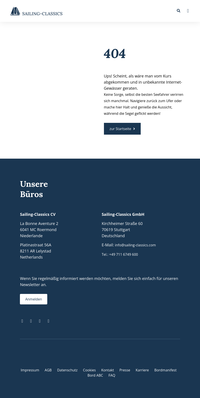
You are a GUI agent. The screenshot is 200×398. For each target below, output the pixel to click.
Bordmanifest (165, 370)
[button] (188, 11)
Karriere (142, 370)
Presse (124, 370)
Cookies (89, 370)
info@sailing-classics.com (135, 245)
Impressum (30, 370)
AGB (48, 370)
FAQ (112, 375)
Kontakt (107, 370)
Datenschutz (67, 370)
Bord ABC (95, 375)
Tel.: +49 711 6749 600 (120, 254)
